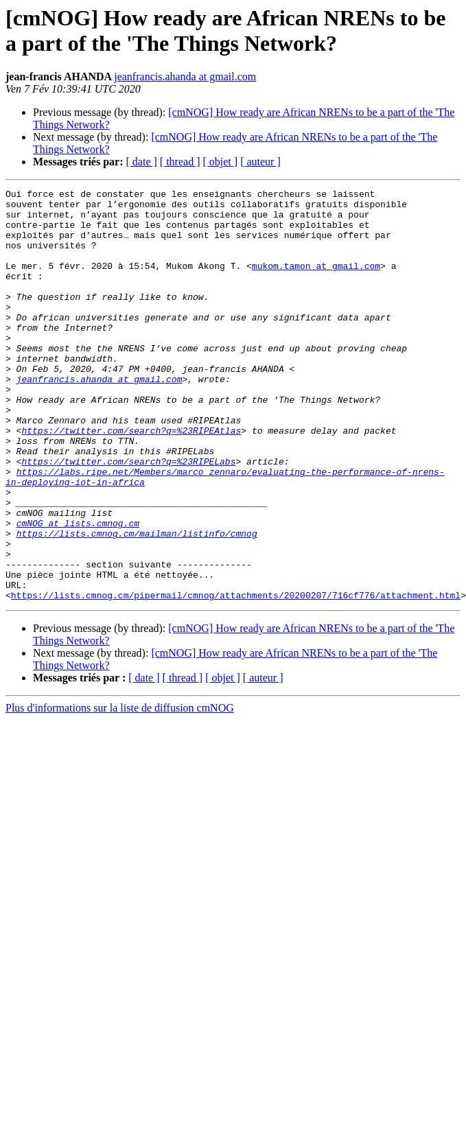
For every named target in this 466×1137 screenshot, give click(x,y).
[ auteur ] (260, 161)
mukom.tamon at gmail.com (316, 282)
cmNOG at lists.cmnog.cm (77, 591)
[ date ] (141, 161)
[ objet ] (219, 161)
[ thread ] (180, 161)
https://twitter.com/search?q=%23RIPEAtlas (131, 479)
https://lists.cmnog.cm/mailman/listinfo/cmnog (136, 603)
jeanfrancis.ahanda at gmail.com (185, 76)
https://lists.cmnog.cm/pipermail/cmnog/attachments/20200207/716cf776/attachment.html (236, 677)
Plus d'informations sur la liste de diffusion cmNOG (119, 790)
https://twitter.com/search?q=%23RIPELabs (128, 517)
